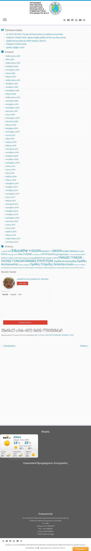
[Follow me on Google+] (77, 20)
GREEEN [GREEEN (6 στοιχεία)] (57, 251)
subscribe (22, 283)
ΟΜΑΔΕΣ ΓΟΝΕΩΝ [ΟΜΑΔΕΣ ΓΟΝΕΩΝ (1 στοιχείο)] (52, 258)
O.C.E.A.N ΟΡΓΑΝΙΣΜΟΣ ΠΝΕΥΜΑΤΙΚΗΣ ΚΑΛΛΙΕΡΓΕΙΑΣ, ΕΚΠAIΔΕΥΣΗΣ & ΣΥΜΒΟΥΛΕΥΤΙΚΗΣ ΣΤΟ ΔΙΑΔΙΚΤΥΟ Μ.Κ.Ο (48, 545)
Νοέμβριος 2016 (12, 211)
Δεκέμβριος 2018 (12, 152)
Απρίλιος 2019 (11, 142)
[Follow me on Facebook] (73, 20)
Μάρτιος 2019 (11, 145)
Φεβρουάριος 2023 (13, 80)
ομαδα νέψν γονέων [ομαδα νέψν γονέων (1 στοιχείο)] (63, 268)
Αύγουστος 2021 (12, 111)
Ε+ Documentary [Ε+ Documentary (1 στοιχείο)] (74, 254)
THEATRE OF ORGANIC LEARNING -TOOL (59, 335)
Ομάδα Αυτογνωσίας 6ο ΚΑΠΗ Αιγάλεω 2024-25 (26, 41)
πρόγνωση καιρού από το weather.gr (19, 459)
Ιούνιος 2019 (10, 135)
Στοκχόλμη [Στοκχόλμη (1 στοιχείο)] (5, 268)
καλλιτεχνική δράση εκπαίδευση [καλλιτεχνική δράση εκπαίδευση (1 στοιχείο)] (45, 268)
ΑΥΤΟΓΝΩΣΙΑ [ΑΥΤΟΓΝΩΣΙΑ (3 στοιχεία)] (47, 254)
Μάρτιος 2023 (11, 76)
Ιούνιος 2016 (10, 228)
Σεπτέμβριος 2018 (12, 163)
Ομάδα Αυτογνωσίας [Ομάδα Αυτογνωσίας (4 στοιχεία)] (65, 261)
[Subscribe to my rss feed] (65, 20)
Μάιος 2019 (10, 138)
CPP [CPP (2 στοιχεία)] (9, 251)
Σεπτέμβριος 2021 (12, 107)
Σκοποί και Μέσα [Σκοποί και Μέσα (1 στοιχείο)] (79, 265)
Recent (5, 294)
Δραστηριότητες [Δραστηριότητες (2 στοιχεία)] (61, 254)
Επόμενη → (85, 346)
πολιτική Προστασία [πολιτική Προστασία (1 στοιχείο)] (77, 268)
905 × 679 (38, 335)
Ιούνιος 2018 (10, 169)
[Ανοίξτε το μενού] (5, 20)
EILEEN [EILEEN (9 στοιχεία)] (36, 251)
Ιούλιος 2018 (10, 166)
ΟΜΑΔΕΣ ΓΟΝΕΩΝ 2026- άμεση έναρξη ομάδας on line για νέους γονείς (36, 37)
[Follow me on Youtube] (81, 20)
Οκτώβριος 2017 (12, 190)
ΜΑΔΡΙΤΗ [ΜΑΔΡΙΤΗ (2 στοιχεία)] (38, 258)
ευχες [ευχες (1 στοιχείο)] (20, 268)
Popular (13, 294)
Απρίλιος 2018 (11, 176)
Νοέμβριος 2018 (12, 156)
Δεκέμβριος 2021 (12, 104)
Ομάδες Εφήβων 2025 (15, 47)
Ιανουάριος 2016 (12, 242)
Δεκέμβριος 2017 (12, 183)
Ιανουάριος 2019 (12, 149)
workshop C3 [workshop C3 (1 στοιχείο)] (36, 254)
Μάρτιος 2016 (11, 235)
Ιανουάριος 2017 (12, 204)
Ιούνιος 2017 (10, 197)
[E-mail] (69, 20)
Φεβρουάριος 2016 (13, 238)
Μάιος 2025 (10, 59)
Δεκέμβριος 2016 (12, 207)
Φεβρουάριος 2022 (13, 97)
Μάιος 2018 (10, 173)
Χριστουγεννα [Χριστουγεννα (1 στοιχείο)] (13, 268)
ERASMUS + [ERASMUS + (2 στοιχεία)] (46, 251)
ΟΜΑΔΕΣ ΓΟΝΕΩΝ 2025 (16, 44)
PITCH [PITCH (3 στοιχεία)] (4, 254)
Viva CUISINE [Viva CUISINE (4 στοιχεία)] (25, 254)
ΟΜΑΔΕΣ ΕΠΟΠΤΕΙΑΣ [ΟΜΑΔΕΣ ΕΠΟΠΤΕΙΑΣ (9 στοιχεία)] (38, 261)
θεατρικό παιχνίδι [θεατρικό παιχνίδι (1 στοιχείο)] (29, 268)
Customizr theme (59, 548)
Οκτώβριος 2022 (12, 87)
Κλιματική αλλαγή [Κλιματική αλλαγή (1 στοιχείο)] (28, 258)
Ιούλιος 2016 (10, 225)
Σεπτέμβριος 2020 (12, 118)
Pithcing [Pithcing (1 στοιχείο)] (10, 254)
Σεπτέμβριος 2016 (12, 218)
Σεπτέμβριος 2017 (12, 194)
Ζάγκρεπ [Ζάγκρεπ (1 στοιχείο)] (11, 258)
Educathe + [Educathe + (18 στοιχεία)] (21, 250)
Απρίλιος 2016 (11, 231)
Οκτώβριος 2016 (12, 214)
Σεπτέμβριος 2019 (12, 132)
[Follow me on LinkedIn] (85, 20)
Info (20, 294)
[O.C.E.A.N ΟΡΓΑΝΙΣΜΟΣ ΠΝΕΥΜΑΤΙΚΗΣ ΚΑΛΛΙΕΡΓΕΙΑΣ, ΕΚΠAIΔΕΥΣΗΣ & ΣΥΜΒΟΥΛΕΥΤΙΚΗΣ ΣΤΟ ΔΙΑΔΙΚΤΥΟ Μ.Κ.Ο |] (45, 8)
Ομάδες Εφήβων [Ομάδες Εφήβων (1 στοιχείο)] (24, 265)
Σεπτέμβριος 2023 (12, 70)
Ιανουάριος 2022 (12, 101)
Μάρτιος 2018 (11, 180)
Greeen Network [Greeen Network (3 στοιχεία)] (70, 251)
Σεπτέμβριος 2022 (12, 90)
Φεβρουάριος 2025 (13, 63)
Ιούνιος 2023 (10, 73)
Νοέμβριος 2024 (12, 66)
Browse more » (25, 322)
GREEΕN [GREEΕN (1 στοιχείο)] (81, 251)
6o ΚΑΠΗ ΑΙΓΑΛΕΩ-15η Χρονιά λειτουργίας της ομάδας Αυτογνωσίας (34, 34)
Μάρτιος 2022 (11, 94)
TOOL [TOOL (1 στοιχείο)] (15, 254)
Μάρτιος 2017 (11, 200)
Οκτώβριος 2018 (12, 159)
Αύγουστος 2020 (12, 121)
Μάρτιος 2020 (11, 125)
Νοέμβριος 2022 (12, 83)
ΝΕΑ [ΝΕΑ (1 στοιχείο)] (44, 258)
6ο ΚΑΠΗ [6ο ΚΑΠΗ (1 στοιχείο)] (4, 251)
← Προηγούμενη (8, 346)
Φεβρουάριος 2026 (13, 56)
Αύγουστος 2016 (12, 221)
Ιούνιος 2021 (10, 114)
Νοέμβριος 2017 (12, 187)
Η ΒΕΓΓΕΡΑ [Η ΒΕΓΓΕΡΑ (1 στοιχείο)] (17, 258)
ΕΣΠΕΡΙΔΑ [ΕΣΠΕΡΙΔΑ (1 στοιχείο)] (4, 258)
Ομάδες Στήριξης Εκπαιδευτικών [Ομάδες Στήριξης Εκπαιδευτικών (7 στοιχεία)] (52, 264)
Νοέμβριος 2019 (12, 128)
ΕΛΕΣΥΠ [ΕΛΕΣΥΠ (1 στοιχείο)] (83, 254)
